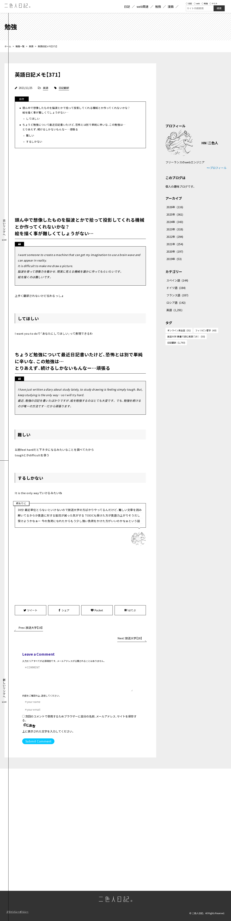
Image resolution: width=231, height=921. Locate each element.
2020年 (174, 251)
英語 (31, 46)
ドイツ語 (175, 288)
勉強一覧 (20, 46)
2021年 (174, 244)
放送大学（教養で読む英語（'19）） (186, 336)
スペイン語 (177, 280)
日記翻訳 (64, 88)
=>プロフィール (217, 168)
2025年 (174, 214)
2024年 (174, 222)
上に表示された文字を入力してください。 (48, 731)
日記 (189, 3)
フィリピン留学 (205, 330)
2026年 (174, 207)
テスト (213, 3)
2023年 (174, 229)
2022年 (174, 237)
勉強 (205, 3)
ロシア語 (175, 302)
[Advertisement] (80, 181)
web (197, 3)
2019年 (174, 259)
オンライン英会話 (179, 330)
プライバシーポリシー (17, 911)
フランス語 (177, 295)
